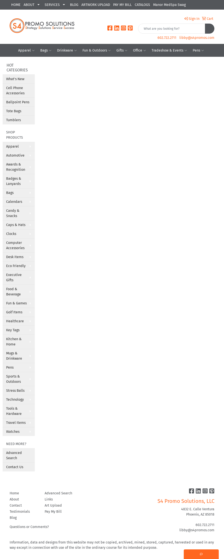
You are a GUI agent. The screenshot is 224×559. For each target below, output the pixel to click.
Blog (13, 518)
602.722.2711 (167, 38)
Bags (45, 50)
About (14, 499)
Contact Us (14, 467)
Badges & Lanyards (13, 181)
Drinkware (67, 50)
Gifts (121, 50)
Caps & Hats (15, 225)
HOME (16, 5)
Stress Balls (15, 390)
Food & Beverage (13, 291)
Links (49, 499)
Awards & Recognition (15, 167)
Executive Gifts (14, 277)
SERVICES (52, 5)
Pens (198, 50)
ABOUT (29, 5)
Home (14, 493)
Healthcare (15, 321)
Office (139, 50)
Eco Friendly (16, 266)
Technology (15, 399)
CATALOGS (142, 5)
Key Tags (12, 330)
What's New (15, 79)
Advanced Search (14, 455)
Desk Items (14, 257)
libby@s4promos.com (196, 38)
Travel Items (16, 423)
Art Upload (53, 505)
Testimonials (20, 511)
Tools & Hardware (14, 411)
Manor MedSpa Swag (169, 5)
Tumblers (13, 120)
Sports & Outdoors (13, 379)
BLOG (74, 5)
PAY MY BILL (122, 5)
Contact (16, 505)
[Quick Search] (171, 29)
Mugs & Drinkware (14, 356)
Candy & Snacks (12, 213)
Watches (12, 432)
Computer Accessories (15, 245)
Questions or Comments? (29, 527)
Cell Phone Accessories (15, 90)
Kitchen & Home (14, 341)
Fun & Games (16, 303)
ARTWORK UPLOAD (95, 5)
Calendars (14, 202)
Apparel (26, 50)
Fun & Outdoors (96, 50)
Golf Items (14, 312)
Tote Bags (13, 111)
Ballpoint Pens (17, 102)
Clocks (11, 234)
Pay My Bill (53, 511)
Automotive (15, 155)
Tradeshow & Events (169, 50)
